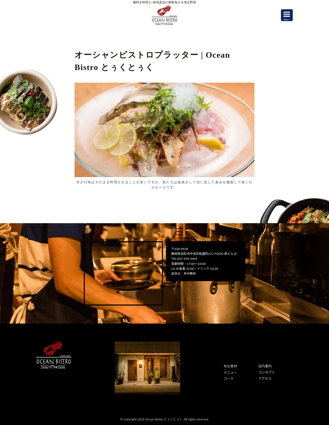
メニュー (230, 372)
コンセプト (266, 372)
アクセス (264, 377)
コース (228, 377)
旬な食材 (230, 366)
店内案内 (264, 366)
